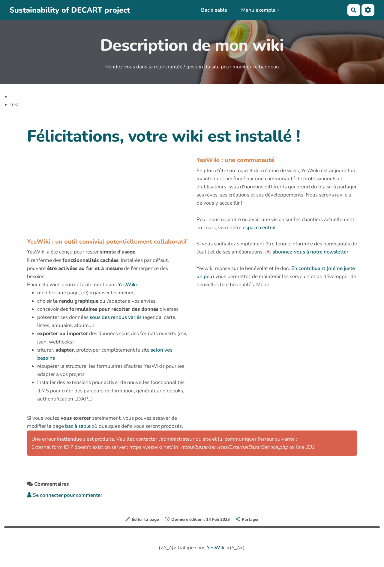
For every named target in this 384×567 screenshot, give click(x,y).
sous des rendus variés (116, 317)
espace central (259, 227)
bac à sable (78, 426)
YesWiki (127, 284)
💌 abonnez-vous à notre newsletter (306, 251)
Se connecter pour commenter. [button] (65, 495)
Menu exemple (260, 10)
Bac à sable (214, 10)
